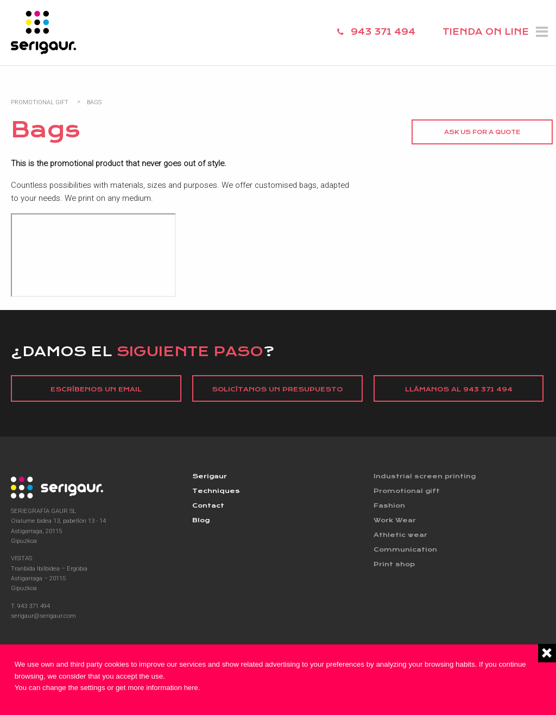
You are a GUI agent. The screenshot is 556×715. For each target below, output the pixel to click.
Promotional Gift (39, 102)
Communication (405, 549)
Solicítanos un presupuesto (277, 389)
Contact (208, 505)
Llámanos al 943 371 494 (459, 389)
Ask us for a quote (482, 132)
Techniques (216, 491)
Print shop (394, 564)
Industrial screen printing (425, 476)
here (191, 688)
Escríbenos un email (96, 389)
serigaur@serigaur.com (43, 615)
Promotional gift (407, 491)
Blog (201, 520)
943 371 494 (383, 32)
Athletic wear (400, 535)
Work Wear (395, 520)
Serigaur (209, 476)
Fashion (389, 505)
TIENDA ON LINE (486, 32)
